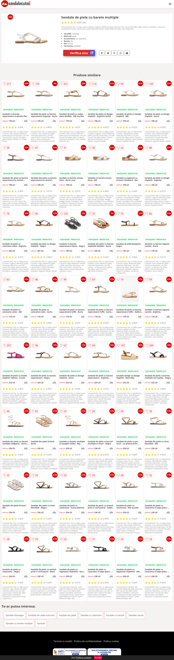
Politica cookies (111, 641)
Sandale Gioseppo (14, 615)
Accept (98, 657)
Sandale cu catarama (91, 615)
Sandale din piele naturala (41, 615)
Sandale (41, 623)
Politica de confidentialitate (88, 641)
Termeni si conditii (63, 641)
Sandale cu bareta (115, 615)
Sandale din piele (67, 615)
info (25, 121)
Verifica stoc (82, 53)
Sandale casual (135, 615)
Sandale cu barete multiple (18, 623)
